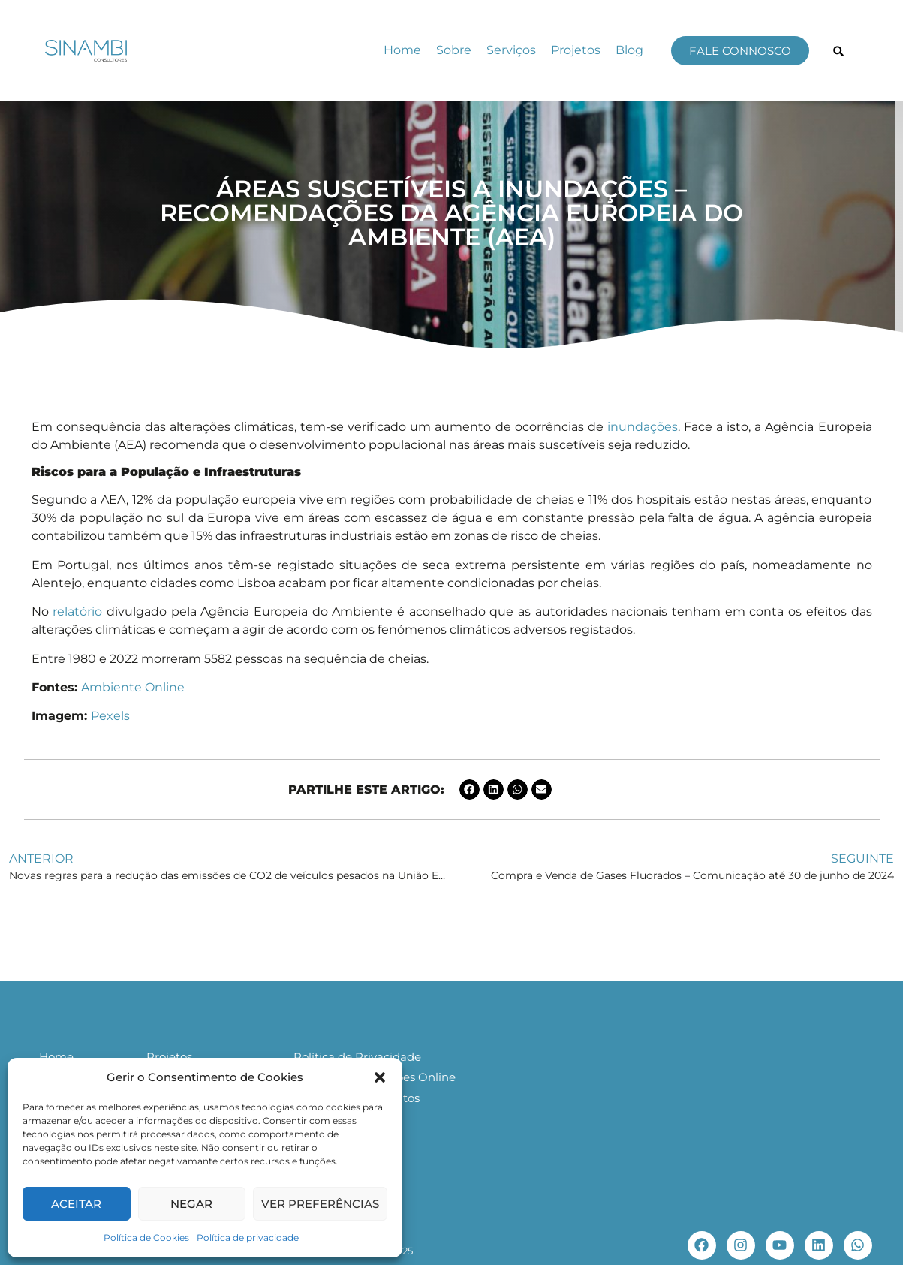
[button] (379, 1077)
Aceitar (76, 1204)
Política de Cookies (146, 1237)
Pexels (110, 716)
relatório (77, 611)
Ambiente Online (133, 687)
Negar (191, 1204)
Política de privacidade (248, 1237)
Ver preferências (320, 1204)
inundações (642, 427)
